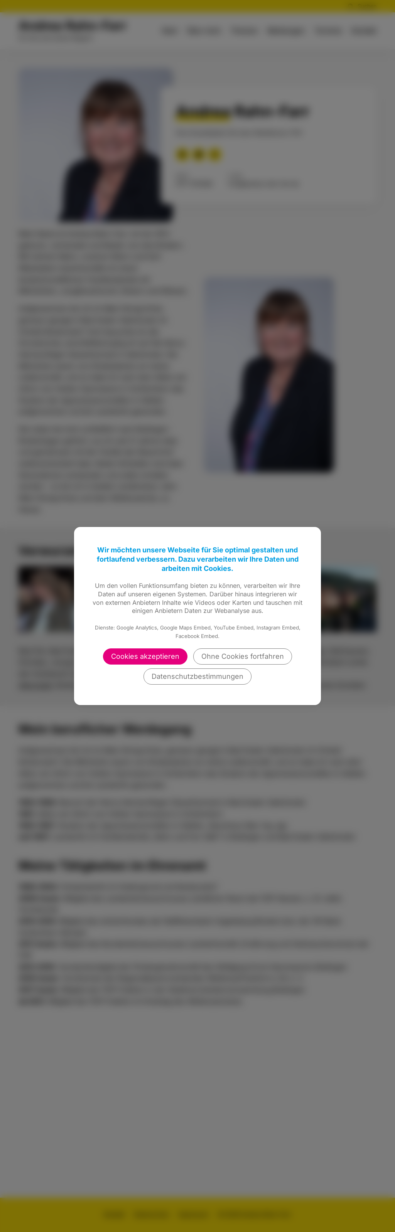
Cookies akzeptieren (145, 656)
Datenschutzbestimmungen (197, 676)
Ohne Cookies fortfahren (242, 656)
